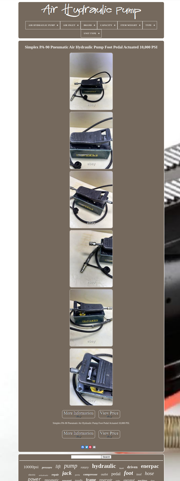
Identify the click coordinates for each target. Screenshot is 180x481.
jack (67, 473)
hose (149, 473)
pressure (47, 467)
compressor (90, 474)
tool (138, 474)
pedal (116, 473)
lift (58, 466)
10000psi (31, 467)
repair (55, 474)
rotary (85, 467)
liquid (121, 468)
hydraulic (104, 466)
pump (70, 465)
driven (132, 467)
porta (77, 475)
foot (128, 473)
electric (31, 475)
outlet (104, 474)
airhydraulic (43, 475)
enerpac (150, 466)
